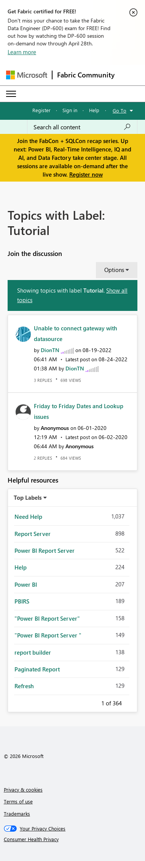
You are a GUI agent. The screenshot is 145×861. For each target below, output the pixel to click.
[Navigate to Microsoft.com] (26, 75)
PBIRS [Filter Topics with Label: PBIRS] (21, 601)
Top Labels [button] (28, 497)
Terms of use (18, 801)
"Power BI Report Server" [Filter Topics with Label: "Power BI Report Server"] (47, 618)
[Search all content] (82, 127)
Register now (86, 174)
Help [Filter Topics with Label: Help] (20, 567)
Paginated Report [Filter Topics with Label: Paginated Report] (37, 669)
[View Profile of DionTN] (50, 350)
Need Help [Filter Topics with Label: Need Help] (28, 516)
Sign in (69, 110)
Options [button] (114, 270)
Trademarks (17, 813)
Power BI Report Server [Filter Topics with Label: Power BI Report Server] (44, 550)
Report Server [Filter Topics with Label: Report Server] (32, 534)
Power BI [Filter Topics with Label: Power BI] (25, 584)
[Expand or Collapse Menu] (11, 94)
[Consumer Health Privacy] (73, 839)
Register (41, 110)
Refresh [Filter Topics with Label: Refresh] (24, 686)
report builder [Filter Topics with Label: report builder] (32, 652)
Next (131, 702)
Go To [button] (119, 110)
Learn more (22, 52)
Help (94, 110)
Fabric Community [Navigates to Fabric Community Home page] (86, 74)
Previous (92, 702)
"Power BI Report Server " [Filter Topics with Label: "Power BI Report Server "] (47, 635)
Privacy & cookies (23, 789)
